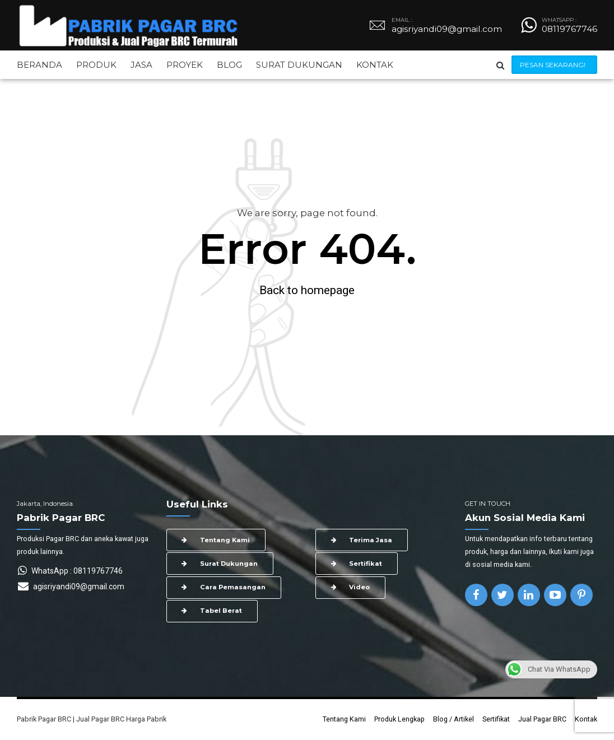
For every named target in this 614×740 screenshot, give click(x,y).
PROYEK (184, 64)
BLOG (229, 64)
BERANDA (39, 64)
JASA (141, 64)
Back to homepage (307, 290)
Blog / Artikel (453, 719)
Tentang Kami (344, 719)
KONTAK (374, 64)
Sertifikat (496, 719)
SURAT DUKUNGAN (299, 64)
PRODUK (96, 64)
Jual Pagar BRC (542, 719)
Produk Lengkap (399, 719)
